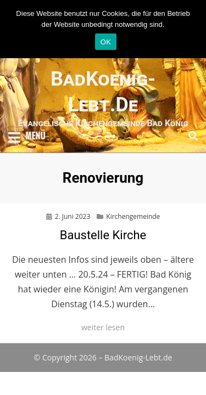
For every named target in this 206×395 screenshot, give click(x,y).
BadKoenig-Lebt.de (138, 357)
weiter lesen (103, 327)
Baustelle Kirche (103, 235)
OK (106, 42)
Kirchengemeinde (133, 216)
